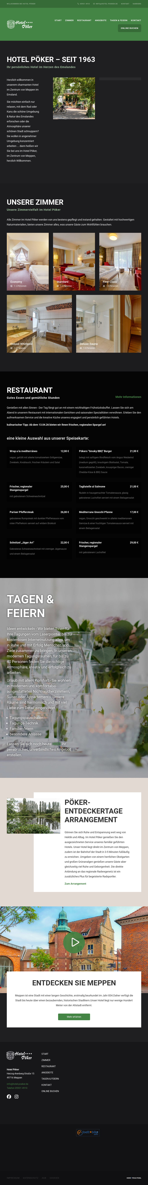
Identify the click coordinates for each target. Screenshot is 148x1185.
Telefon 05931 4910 (17, 1088)
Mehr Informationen (128, 397)
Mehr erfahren (74, 1016)
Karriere (137, 4)
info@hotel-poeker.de (17, 1084)
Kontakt (125, 4)
